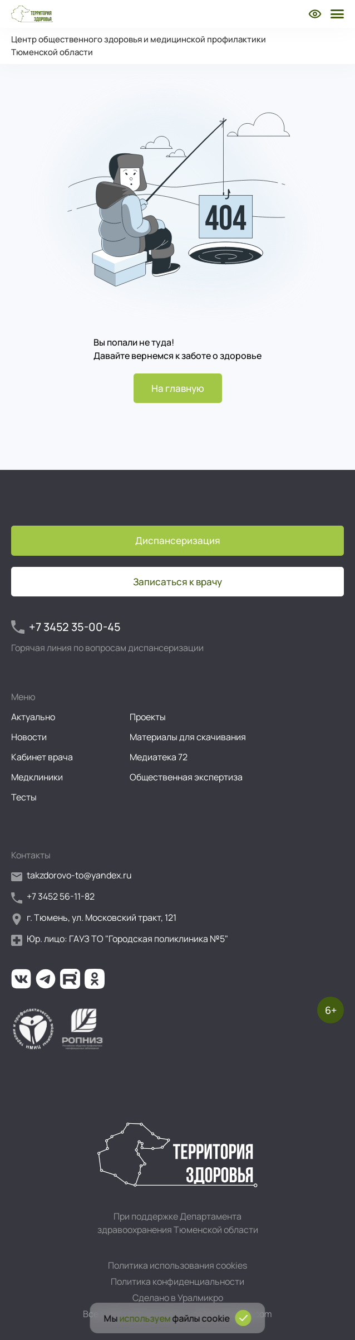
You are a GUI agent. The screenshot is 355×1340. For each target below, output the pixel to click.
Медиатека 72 (159, 757)
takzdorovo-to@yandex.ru (71, 876)
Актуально (33, 717)
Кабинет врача (42, 757)
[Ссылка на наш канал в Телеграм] (46, 979)
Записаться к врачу (177, 581)
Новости (29, 737)
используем (145, 1318)
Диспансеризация (177, 540)
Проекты (148, 717)
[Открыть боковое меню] (336, 14)
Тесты (24, 797)
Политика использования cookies (177, 1265)
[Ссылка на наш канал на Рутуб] (70, 979)
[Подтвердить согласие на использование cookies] (243, 1318)
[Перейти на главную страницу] (32, 14)
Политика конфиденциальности (177, 1281)
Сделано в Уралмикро (177, 1298)
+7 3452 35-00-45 (66, 627)
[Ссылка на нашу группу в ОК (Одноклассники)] (95, 979)
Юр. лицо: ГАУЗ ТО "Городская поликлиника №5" (119, 939)
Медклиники (37, 777)
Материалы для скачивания (188, 737)
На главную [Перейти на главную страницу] (177, 388)
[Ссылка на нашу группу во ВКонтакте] (21, 979)
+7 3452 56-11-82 (53, 897)
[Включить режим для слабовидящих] (315, 14)
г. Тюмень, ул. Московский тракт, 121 (93, 918)
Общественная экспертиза (186, 777)
